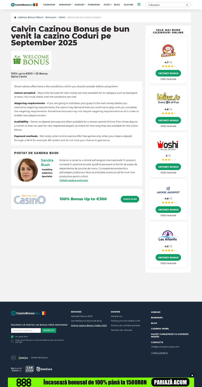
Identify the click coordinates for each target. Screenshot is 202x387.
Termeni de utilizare (121, 330)
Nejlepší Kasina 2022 (82, 316)
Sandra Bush (47, 162)
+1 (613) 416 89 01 (159, 353)
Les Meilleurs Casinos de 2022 (86, 320)
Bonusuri (65, 5)
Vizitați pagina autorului (73, 180)
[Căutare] (187, 4)
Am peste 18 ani (19, 337)
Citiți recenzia (168, 79)
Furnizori (94, 5)
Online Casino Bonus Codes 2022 (89, 325)
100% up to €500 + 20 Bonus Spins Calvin (29, 75)
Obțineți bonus (168, 73)
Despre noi (116, 316)
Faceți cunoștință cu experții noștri (170, 335)
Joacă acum (130, 199)
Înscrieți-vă (49, 330)
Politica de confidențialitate (125, 325)
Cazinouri (49, 5)
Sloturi (128, 5)
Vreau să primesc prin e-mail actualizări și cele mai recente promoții (37, 341)
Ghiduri (79, 5)
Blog (117, 5)
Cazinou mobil (160, 328)
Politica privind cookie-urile (125, 320)
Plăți (107, 5)
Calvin (62, 17)
